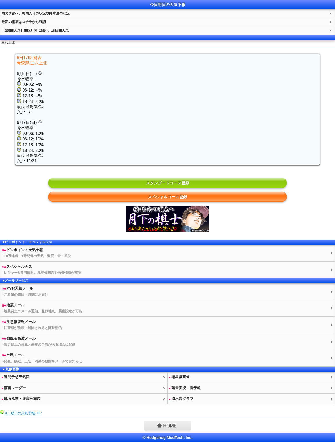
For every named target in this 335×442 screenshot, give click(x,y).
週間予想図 (16, 377)
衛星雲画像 (179, 377)
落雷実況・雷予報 (185, 388)
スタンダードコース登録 (167, 183)
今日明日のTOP (23, 413)
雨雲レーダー (14, 388)
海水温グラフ (181, 398)
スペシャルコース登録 (167, 197)
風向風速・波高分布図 (21, 398)
